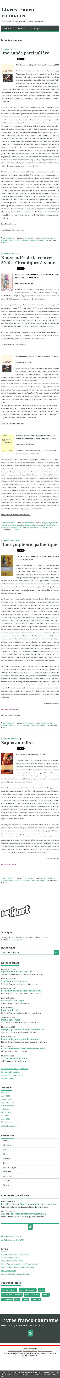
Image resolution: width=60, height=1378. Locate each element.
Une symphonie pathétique (29, 544)
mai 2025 (5, 1116)
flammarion (26, 240)
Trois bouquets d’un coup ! (14, 981)
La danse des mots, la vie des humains (20, 1039)
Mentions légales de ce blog (25, 1353)
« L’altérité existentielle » (14, 1058)
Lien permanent (7, 238)
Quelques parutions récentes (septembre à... (23, 1029)
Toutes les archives (9, 1126)
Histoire (6, 1158)
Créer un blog (26, 1348)
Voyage (6, 1185)
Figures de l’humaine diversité (16, 971)
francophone (7, 1299)
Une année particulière (25, 53)
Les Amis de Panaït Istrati (12, 1261)
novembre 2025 (7, 1106)
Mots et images (9, 1167)
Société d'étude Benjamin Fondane (15, 1274)
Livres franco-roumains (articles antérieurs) (20, 1264)
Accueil (7, 28)
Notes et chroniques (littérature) (15, 1068)
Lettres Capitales (8, 1078)
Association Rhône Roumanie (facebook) (18, 1267)
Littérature (8, 1145)
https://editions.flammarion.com (12, 230)
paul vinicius (24, 527)
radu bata (32, 527)
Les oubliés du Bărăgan (13, 1000)
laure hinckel (30, 525)
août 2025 (5, 1109)
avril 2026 (5, 1093)
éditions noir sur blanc (44, 525)
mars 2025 (5, 1119)
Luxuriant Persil (9, 1010)
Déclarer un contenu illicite (10, 1353)
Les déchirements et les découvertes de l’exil (23, 1048)
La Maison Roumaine (10, 1072)
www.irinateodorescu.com (10, 715)
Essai (5, 1141)
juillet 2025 (6, 1112)
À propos (36, 28)
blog (36, 1355)
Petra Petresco (8, 1204)
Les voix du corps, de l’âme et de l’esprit (21, 990)
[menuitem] (7, 28)
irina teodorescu (15, 240)
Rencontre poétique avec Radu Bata (28, 1213)
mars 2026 (5, 1096)
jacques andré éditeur (45, 527)
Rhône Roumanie (8, 1270)
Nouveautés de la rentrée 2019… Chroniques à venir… (29, 260)
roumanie (36, 1299)
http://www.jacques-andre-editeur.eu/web (16, 515)
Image (5, 1163)
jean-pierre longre (9, 1290)
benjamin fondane (28, 1290)
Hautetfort (34, 1348)
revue (41, 1290)
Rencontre (7, 1176)
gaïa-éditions (26, 725)
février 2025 (6, 1122)
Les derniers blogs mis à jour (15, 1351)
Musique (7, 1172)
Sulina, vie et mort (10, 1019)
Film (5, 1154)
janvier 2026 (6, 1099)
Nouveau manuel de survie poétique (38, 1204)
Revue (6, 1149)
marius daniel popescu (12, 1295)
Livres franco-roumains (19, 12)
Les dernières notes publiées (30, 1351)
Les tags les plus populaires (45, 1351)
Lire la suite (17, 939)
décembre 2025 (7, 1102)
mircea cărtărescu (18, 525)
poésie (46, 1295)
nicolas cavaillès (32, 1295)
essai (17, 1299)
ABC (3, 1213)
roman (25, 1299)
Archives (21, 28)
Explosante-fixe (17, 742)
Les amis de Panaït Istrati (12, 1075)
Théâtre (6, 1181)
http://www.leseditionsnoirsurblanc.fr (14, 344)
